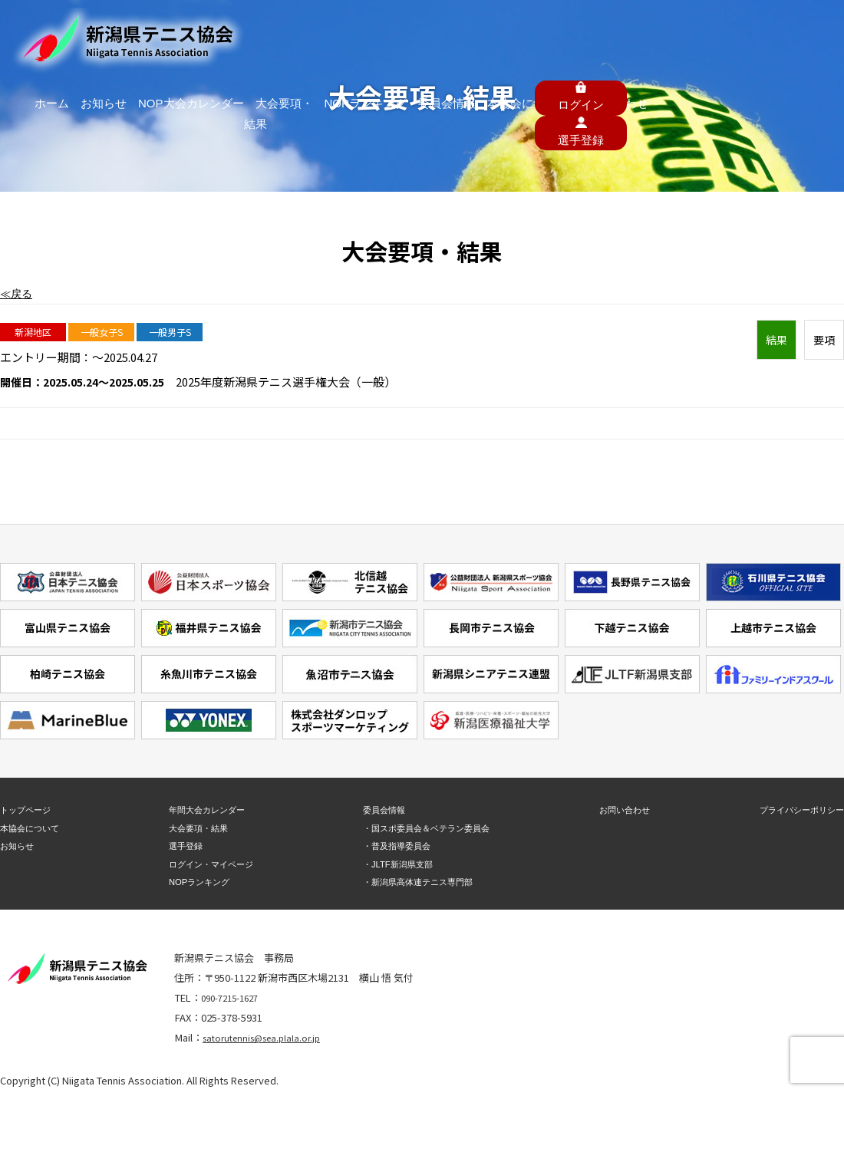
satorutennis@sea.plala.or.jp (268, 1037)
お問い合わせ (666, 30)
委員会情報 (530, 30)
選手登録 (181, 845)
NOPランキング (464, 30)
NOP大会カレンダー (306, 30)
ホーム (191, 30)
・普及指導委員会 (392, 845)
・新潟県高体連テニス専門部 (417, 881)
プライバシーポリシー (794, 809)
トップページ (30, 809)
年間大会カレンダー (206, 809)
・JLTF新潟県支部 (393, 863)
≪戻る (17, 293)
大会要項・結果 (389, 30)
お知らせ (236, 30)
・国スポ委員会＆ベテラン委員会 (427, 828)
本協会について (595, 30)
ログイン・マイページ (211, 863)
